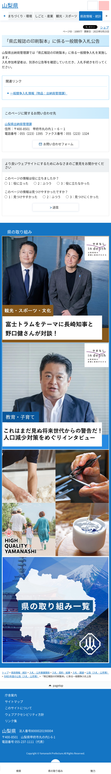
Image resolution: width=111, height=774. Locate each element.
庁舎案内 (11, 695)
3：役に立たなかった (75, 183)
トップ (5, 672)
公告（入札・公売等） (97, 672)
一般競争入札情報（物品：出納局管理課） (38, 93)
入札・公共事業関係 (39, 672)
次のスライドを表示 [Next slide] (107, 16)
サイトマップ (14, 701)
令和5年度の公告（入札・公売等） (21, 676)
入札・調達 (78, 672)
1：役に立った (18, 183)
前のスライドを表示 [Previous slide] (4, 16)
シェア (104, 27)
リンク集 (11, 721)
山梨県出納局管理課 (18, 124)
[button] (92, 5)
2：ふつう (45, 183)
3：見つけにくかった (84, 196)
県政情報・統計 (19, 672)
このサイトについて (18, 708)
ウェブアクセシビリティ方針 (24, 714)
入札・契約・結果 (61, 672)
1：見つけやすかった (23, 196)
